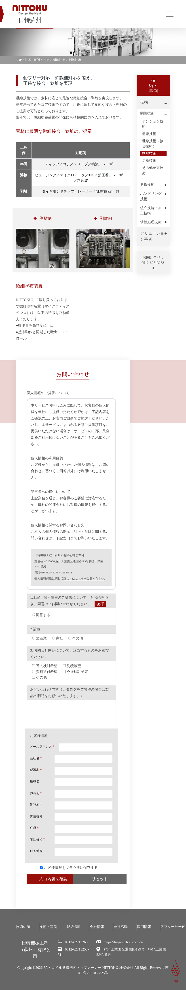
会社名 (36, 758)
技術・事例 (48, 927)
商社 (57, 638)
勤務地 (36, 804)
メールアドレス (42, 746)
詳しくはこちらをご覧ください (83, 578)
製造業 (39, 638)
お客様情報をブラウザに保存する (69, 868)
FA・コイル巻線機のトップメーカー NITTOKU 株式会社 (88, 967)
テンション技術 (152, 124)
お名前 (36, 793)
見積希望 (72, 666)
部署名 (36, 770)
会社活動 (120, 927)
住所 (34, 828)
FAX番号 (36, 851)
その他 (75, 638)
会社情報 (97, 927)
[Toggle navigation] (169, 14)
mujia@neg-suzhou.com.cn (123, 942)
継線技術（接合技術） (152, 143)
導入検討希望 (44, 666)
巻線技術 (149, 134)
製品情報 (73, 927)
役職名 (34, 781)
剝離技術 (149, 153)
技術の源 (23, 927)
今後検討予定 (75, 672)
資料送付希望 (44, 672)
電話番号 (37, 839)
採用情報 (144, 927)
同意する (41, 615)
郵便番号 (36, 816)
